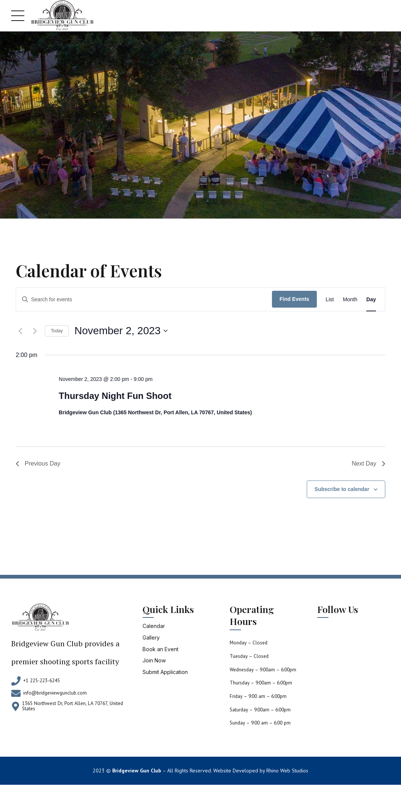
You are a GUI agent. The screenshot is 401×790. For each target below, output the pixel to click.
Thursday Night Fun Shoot (115, 396)
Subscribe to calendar (342, 489)
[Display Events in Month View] (350, 299)
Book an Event (160, 649)
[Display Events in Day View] (371, 299)
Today (57, 330)
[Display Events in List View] (330, 299)
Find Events (294, 299)
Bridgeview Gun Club (136, 770)
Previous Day (38, 463)
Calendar (154, 626)
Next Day (368, 463)
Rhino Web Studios (287, 770)
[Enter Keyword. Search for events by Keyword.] (144, 299)
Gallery (151, 637)
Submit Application (165, 672)
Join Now (154, 660)
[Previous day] (20, 330)
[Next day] (34, 330)
